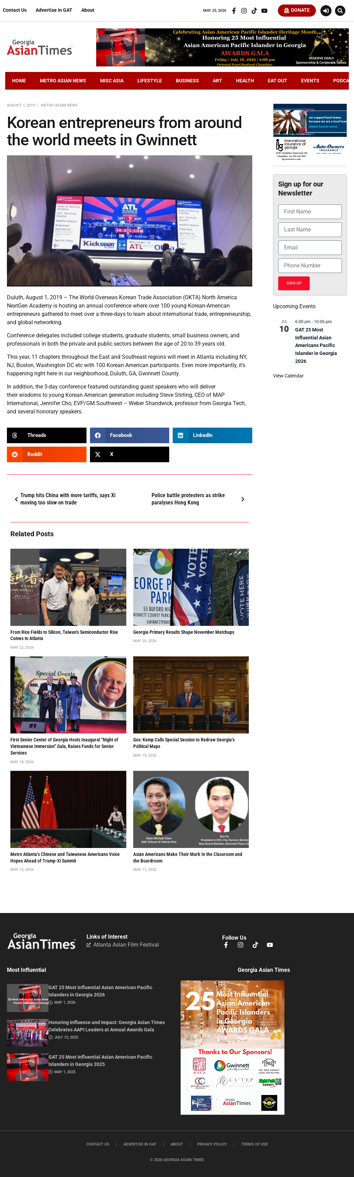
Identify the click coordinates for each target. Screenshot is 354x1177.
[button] (340, 11)
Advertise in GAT (54, 11)
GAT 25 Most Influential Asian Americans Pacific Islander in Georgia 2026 (316, 346)
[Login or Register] (326, 11)
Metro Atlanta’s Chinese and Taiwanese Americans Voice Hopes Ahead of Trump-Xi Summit (65, 858)
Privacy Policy (212, 1145)
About (87, 11)
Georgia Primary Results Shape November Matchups (183, 633)
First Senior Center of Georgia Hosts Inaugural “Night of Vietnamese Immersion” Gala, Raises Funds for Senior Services (64, 747)
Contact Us (15, 11)
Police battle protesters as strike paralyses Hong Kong (199, 500)
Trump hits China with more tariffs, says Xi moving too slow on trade (64, 500)
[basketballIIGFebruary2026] (310, 164)
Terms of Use (254, 1145)
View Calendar (288, 377)
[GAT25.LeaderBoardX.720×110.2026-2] (222, 66)
